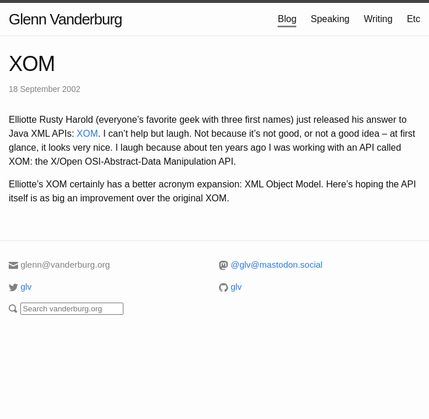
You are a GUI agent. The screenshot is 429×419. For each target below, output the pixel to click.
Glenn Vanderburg (65, 19)
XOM (32, 64)
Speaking (330, 19)
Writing (378, 19)
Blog (287, 19)
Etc (413, 19)
